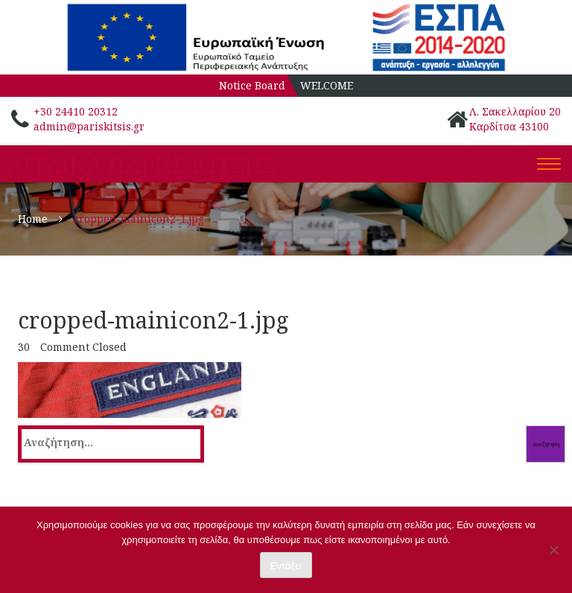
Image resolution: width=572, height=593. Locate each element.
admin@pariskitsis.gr (89, 126)
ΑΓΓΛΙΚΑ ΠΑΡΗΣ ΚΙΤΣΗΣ (141, 164)
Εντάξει (286, 565)
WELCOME (326, 85)
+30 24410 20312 (76, 111)
